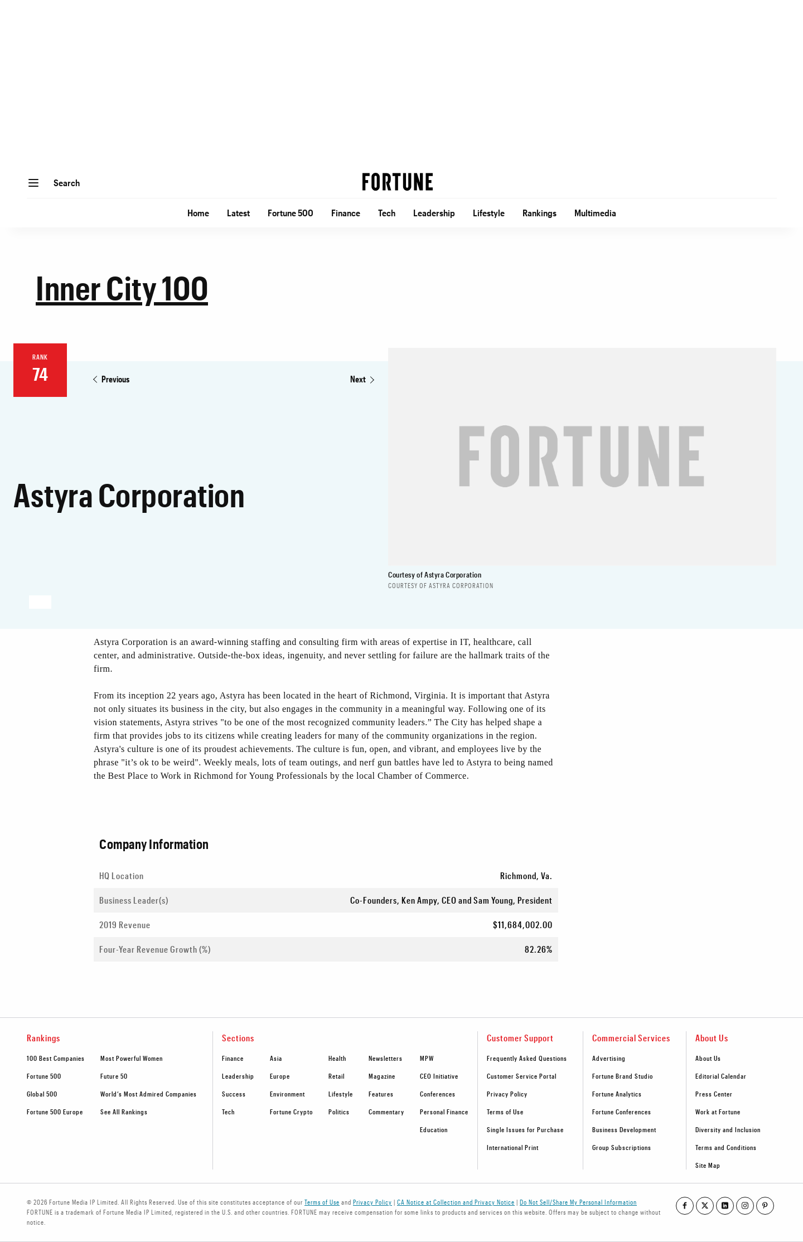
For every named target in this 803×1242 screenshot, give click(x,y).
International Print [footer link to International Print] (513, 1147)
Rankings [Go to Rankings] (540, 212)
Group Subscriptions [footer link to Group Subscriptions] (621, 1147)
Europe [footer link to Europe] (280, 1076)
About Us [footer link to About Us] (708, 1058)
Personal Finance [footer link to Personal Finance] (444, 1111)
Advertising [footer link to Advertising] (609, 1058)
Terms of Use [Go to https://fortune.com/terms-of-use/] (322, 1202)
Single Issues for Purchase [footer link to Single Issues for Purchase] (525, 1129)
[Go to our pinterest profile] (765, 1206)
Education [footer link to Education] (434, 1129)
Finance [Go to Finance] (345, 212)
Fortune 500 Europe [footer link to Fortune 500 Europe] (55, 1111)
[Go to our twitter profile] (705, 1206)
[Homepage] (397, 183)
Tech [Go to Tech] (386, 212)
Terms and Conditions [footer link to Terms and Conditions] (726, 1147)
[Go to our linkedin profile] (725, 1206)
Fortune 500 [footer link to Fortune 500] (44, 1076)
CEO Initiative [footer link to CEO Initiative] (439, 1076)
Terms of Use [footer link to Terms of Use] (505, 1111)
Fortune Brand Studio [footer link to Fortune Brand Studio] (622, 1076)
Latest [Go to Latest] (238, 212)
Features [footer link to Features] (381, 1094)
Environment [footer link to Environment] (287, 1094)
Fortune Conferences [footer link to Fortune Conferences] (621, 1111)
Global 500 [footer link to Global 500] (42, 1094)
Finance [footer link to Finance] (233, 1058)
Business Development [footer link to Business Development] (624, 1129)
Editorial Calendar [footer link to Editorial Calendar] (721, 1076)
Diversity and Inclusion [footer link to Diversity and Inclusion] (728, 1129)
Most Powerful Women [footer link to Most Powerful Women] (131, 1058)
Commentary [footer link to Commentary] (386, 1111)
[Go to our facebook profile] (685, 1206)
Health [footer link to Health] (337, 1058)
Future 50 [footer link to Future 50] (114, 1076)
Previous (115, 378)
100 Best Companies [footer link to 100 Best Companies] (56, 1058)
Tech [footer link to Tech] (228, 1111)
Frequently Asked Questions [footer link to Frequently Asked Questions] (527, 1058)
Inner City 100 (122, 287)
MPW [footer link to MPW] (427, 1058)
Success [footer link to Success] (234, 1094)
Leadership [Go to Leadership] (434, 212)
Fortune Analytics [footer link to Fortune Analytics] (617, 1094)
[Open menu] (33, 183)
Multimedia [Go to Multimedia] (595, 212)
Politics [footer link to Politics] (339, 1111)
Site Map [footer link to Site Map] (707, 1165)
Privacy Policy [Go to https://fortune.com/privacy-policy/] (372, 1202)
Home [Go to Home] (198, 212)
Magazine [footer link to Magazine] (382, 1076)
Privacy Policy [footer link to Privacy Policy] (507, 1094)
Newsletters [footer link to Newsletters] (386, 1058)
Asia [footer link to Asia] (276, 1058)
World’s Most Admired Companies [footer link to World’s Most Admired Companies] (148, 1094)
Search (67, 182)
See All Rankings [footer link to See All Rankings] (124, 1111)
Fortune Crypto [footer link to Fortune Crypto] (291, 1111)
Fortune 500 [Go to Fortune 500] (290, 212)
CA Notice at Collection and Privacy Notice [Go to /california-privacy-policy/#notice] (456, 1202)
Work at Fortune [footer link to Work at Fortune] (718, 1111)
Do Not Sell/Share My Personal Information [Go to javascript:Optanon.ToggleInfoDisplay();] (578, 1202)
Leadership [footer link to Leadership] (238, 1076)
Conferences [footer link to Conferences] (438, 1094)
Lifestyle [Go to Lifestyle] (489, 212)
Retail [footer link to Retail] (336, 1076)
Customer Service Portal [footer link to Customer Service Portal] (522, 1076)
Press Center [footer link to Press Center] (714, 1094)
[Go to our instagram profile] (745, 1206)
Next (358, 378)
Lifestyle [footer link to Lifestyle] (340, 1094)
